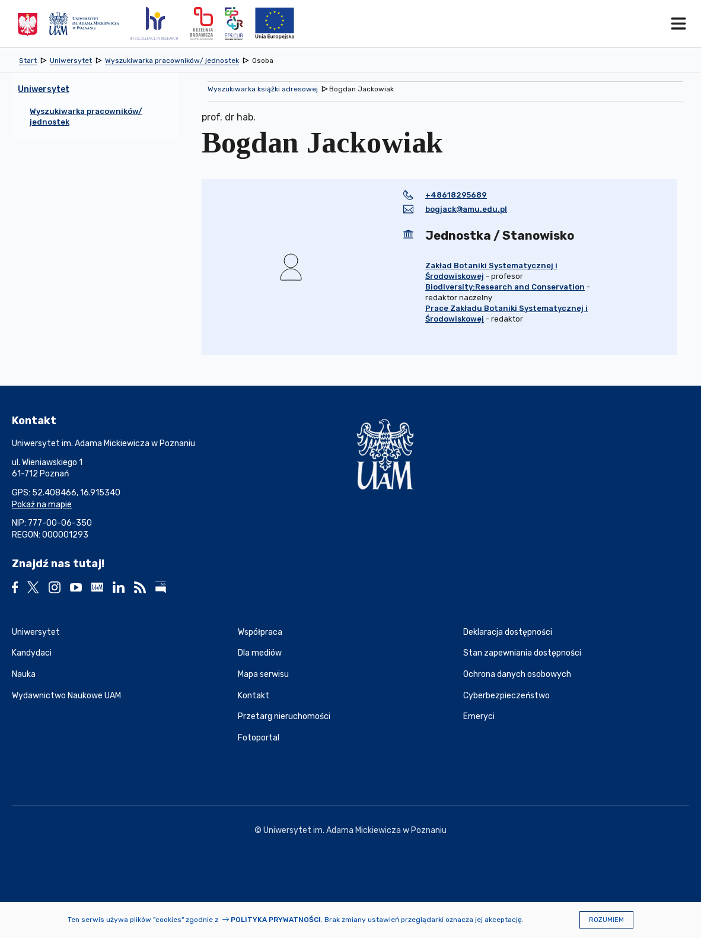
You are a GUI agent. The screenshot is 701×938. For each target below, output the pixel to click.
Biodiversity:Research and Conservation (505, 286)
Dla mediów (260, 653)
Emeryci (479, 716)
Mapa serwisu (263, 674)
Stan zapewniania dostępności (522, 653)
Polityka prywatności (276, 919)
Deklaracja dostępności (507, 632)
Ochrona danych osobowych (517, 674)
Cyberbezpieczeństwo (506, 696)
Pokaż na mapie (42, 505)
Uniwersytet (36, 632)
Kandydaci (32, 653)
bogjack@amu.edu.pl (466, 209)
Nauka (24, 674)
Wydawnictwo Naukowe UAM (66, 696)
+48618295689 (456, 194)
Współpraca (260, 632)
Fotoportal (258, 738)
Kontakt (253, 696)
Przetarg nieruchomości (284, 716)
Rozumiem (606, 920)
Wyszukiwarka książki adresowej (263, 89)
